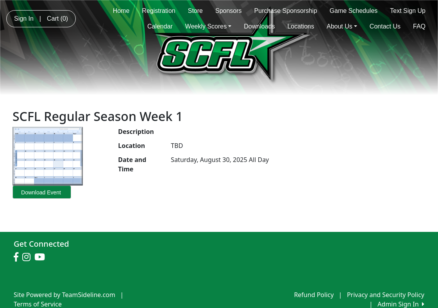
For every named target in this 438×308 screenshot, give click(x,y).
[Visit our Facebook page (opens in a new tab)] (18, 257)
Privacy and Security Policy (385, 294)
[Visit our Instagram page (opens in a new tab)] (28, 257)
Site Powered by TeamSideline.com (64, 294)
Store (195, 10)
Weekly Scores (208, 26)
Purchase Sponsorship (285, 10)
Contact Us (385, 26)
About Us (342, 26)
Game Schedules (354, 10)
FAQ (419, 26)
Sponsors (228, 10)
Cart (57, 18)
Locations (300, 26)
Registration (158, 10)
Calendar (160, 26)
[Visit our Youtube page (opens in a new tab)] (41, 257)
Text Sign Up (407, 10)
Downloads (259, 26)
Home (121, 10)
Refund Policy (314, 294)
